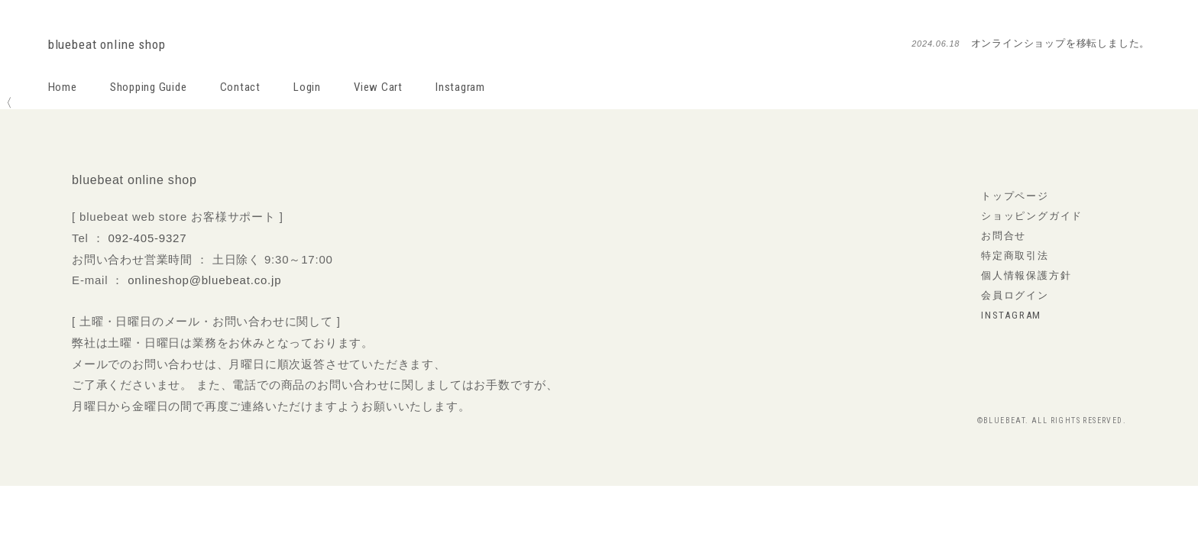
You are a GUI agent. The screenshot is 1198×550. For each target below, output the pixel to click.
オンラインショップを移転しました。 (1061, 43)
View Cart (378, 87)
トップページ (1015, 196)
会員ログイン (1015, 295)
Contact (240, 87)
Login (307, 87)
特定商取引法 (1015, 255)
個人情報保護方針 (1026, 275)
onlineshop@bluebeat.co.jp (204, 279)
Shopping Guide (148, 87)
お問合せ (1003, 235)
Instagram (460, 87)
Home (62, 87)
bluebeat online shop (107, 44)
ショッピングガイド (1032, 216)
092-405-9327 (147, 237)
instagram (1011, 315)
